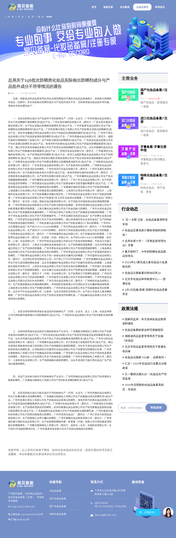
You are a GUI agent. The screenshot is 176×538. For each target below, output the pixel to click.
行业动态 (130, 209)
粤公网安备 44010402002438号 (25, 514)
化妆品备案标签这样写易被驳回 (142, 329)
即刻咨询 (156, 407)
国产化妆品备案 (57, 506)
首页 (94, 7)
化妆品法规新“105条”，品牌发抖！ (144, 357)
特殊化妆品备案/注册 (153, 176)
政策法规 (130, 308)
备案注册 (108, 7)
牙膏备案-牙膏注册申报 (153, 148)
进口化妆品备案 (57, 498)
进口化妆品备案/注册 (153, 119)
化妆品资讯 (142, 7)
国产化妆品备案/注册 (153, 91)
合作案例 (124, 7)
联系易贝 (160, 7)
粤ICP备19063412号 (19, 519)
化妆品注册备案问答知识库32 (141, 272)
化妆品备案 (55, 490)
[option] (88, 38)
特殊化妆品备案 (57, 514)
